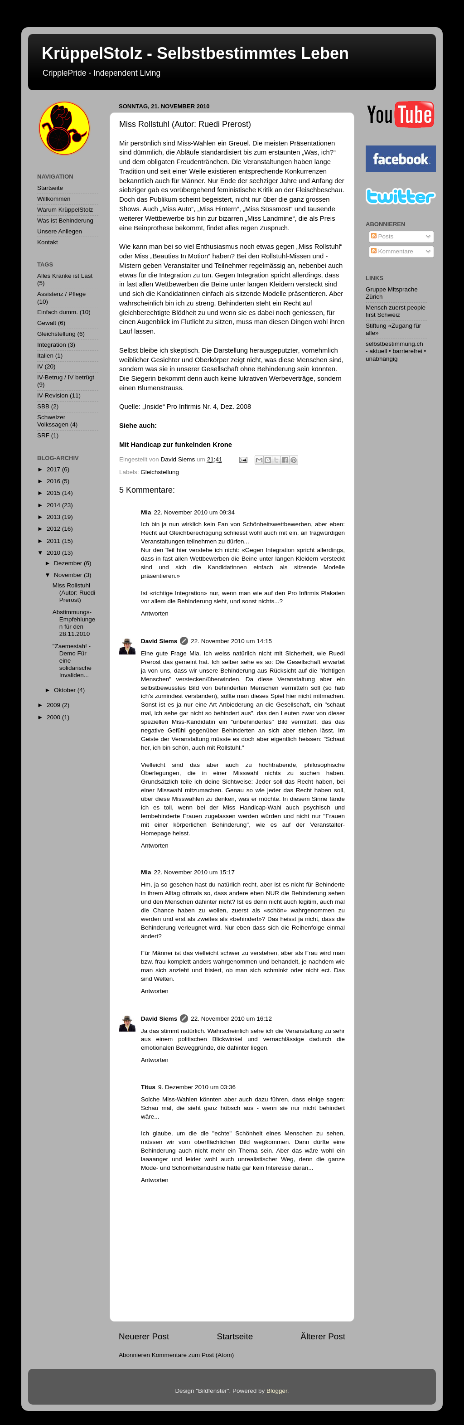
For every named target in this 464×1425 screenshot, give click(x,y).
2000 (54, 717)
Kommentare (392, 251)
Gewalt (46, 323)
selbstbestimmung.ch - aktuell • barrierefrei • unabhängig (396, 351)
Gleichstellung (159, 472)
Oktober (65, 690)
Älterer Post (322, 1336)
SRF (43, 435)
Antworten (155, 613)
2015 (54, 493)
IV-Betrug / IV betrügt (65, 377)
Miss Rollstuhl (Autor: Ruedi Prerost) (74, 592)
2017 (54, 469)
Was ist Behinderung (65, 220)
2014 (54, 505)
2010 (54, 552)
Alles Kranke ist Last (64, 275)
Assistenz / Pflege (61, 294)
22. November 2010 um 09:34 (194, 512)
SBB (43, 406)
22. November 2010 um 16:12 (231, 1018)
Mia (146, 512)
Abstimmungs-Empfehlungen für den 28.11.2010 (74, 623)
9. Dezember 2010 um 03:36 (197, 1087)
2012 (54, 528)
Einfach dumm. (57, 312)
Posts (382, 236)
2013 (54, 517)
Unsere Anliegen (59, 231)
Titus (148, 1087)
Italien (45, 355)
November (69, 575)
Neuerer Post (144, 1336)
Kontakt (47, 242)
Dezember (69, 563)
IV (40, 366)
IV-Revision (52, 395)
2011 (54, 541)
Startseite (235, 1336)
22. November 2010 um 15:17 (194, 872)
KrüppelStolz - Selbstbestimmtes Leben (195, 53)
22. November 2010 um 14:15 (231, 641)
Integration (51, 344)
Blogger (276, 1390)
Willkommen (54, 198)
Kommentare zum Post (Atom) (193, 1355)
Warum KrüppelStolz (65, 209)
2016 (54, 481)
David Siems (159, 641)
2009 (54, 705)
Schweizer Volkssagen (52, 421)
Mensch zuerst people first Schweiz (395, 311)
